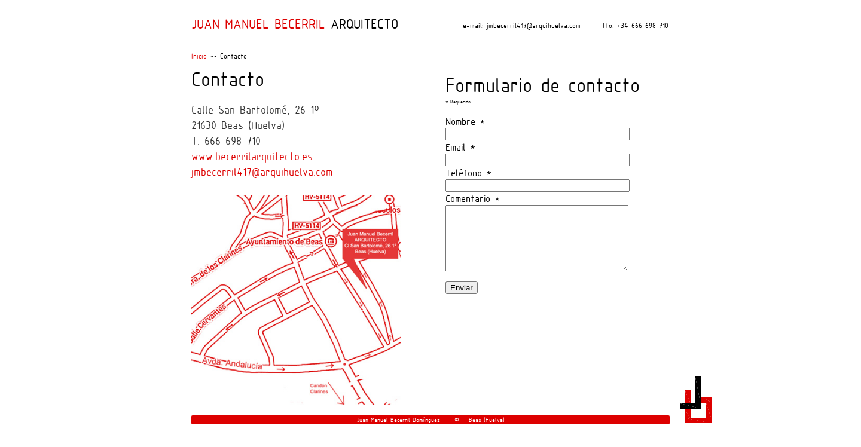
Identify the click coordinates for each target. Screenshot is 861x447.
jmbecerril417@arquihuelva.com (262, 171)
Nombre (465, 121)
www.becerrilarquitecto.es (252, 156)
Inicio (199, 56)
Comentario (472, 198)
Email (460, 147)
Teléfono (468, 172)
